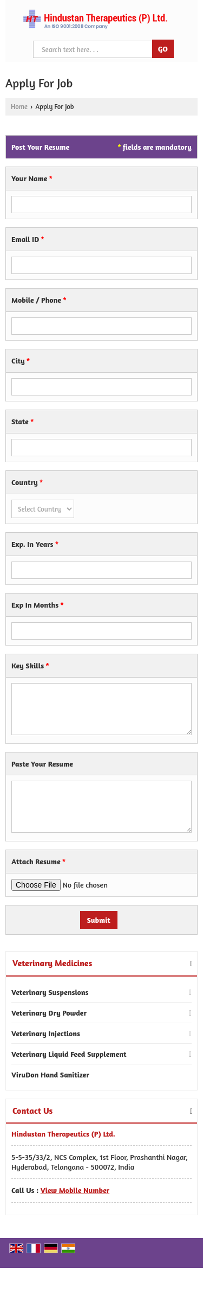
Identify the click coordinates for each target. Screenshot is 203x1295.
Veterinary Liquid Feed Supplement (69, 1053)
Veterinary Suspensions (49, 992)
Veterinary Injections (45, 1033)
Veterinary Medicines (52, 963)
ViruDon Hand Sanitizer (50, 1074)
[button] (75, 1190)
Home (19, 107)
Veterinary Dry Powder (49, 1012)
